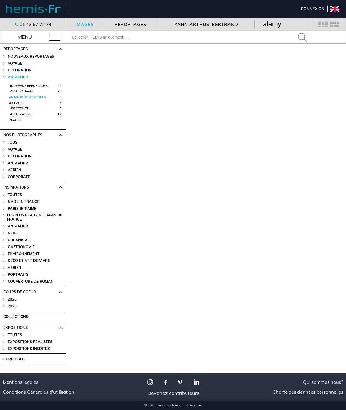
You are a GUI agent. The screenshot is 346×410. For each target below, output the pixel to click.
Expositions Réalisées (30, 342)
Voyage (15, 149)
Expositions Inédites (29, 349)
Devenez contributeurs (173, 393)
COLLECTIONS (15, 316)
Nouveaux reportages (31, 56)
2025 (12, 306)
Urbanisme (18, 240)
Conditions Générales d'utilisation (38, 392)
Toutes (15, 195)
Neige (13, 233)
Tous (12, 142)
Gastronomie (21, 247)
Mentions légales (20, 382)
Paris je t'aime (22, 209)
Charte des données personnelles (308, 392)
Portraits (18, 274)
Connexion (312, 9)
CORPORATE (14, 359)
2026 (12, 299)
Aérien (14, 170)
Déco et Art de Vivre (29, 261)
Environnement (23, 254)
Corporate (19, 177)
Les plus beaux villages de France (34, 217)
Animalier (18, 163)
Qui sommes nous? (323, 382)
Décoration (20, 156)
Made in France (23, 202)
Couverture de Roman (30, 281)
